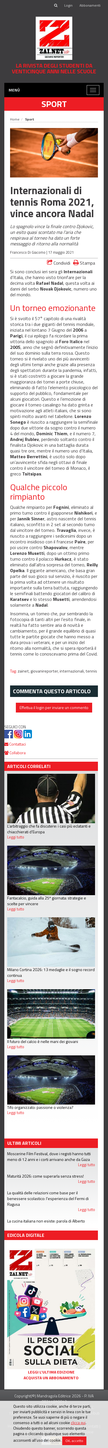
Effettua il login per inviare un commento (54, 707)
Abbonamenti (90, 5)
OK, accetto (74, 1440)
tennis (91, 671)
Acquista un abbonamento (51, 1378)
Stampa (84, 263)
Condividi (58, 262)
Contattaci (15, 744)
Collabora (15, 753)
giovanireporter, (45, 671)
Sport (54, 103)
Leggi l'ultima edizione (51, 1372)
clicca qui (78, 1423)
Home (15, 119)
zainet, (24, 671)
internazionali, (73, 671)
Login (68, 5)
